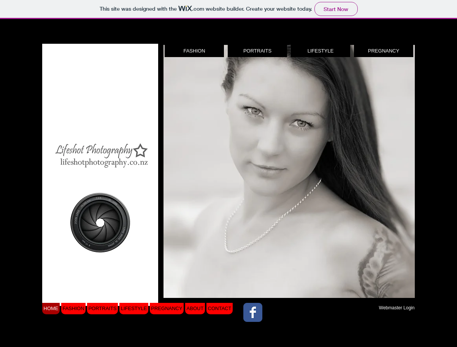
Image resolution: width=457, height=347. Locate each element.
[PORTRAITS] (257, 51)
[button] (289, 171)
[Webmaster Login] (397, 308)
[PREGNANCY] (383, 51)
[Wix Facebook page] (252, 312)
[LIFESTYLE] (320, 51)
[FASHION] (194, 51)
